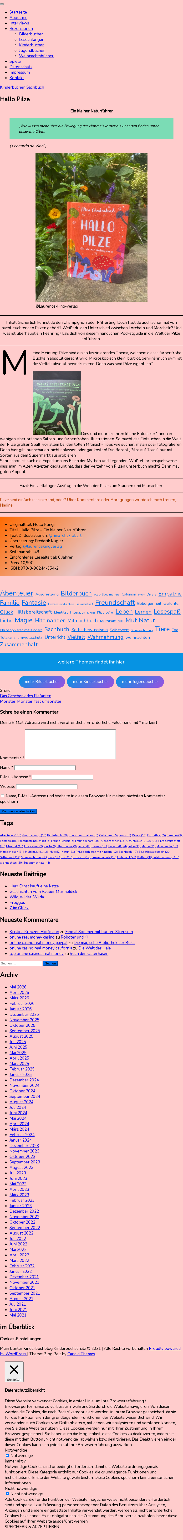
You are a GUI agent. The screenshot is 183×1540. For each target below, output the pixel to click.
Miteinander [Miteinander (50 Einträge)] (50, 620)
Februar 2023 (22, 1206)
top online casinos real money (37, 959)
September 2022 (25, 1233)
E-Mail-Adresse (15, 782)
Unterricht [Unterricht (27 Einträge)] (55, 637)
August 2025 (21, 1042)
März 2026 (19, 1004)
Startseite (18, 12)
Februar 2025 (22, 1075)
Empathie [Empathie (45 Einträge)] (170, 593)
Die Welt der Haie (94, 954)
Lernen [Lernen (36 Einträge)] (143, 611)
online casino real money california (41, 954)
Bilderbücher (31, 34)
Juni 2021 (18, 1315)
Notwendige (21, 1461)
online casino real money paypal (38, 948)
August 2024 (21, 1107)
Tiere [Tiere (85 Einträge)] (162, 629)
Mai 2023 (18, 1189)
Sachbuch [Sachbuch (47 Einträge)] (57, 629)
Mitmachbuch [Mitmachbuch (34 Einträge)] (82, 620)
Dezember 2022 (24, 1217)
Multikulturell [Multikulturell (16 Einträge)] (111, 621)
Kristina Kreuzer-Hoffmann (34, 937)
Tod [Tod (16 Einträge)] (175, 630)
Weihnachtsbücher (36, 56)
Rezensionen (21, 28)
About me (18, 17)
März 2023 (19, 1200)
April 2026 (19, 998)
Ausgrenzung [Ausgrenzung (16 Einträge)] (47, 594)
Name (6, 773)
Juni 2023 (18, 1184)
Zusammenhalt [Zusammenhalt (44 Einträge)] (19, 644)
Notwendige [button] (16, 1456)
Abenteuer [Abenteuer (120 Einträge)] (16, 593)
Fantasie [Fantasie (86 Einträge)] (34, 602)
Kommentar (12, 763)
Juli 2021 (18, 1310)
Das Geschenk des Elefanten (25, 696)
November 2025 (24, 1025)
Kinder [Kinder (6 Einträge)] (91, 613)
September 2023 (25, 1168)
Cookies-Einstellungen (20, 1344)
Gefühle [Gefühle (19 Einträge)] (170, 603)
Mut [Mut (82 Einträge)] (131, 620)
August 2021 (21, 1304)
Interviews (19, 23)
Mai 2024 (18, 1124)
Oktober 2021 (22, 1293)
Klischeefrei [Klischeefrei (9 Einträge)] (105, 612)
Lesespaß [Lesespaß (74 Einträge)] (167, 611)
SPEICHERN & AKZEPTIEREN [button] (32, 1532)
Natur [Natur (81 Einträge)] (147, 620)
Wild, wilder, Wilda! (27, 903)
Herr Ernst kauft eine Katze (34, 892)
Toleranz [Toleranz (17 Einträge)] (7, 637)
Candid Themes (81, 1359)
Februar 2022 (22, 1271)
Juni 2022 (18, 1250)
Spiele (15, 61)
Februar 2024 (22, 1140)
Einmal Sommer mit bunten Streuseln (99, 937)
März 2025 (19, 1069)
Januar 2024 (21, 1146)
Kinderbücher (31, 45)
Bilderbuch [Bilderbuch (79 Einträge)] (76, 593)
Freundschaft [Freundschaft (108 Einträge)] (115, 602)
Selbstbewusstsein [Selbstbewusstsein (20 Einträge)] (89, 630)
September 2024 (25, 1102)
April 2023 (19, 1195)
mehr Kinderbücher (90, 681)
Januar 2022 (21, 1277)
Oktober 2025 (22, 1031)
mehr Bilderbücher (42, 681)
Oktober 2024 (22, 1096)
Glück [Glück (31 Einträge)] (6, 612)
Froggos (17, 908)
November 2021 (24, 1288)
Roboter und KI (74, 943)
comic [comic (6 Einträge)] (141, 594)
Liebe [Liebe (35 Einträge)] (6, 620)
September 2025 (25, 1036)
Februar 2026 (22, 1009)
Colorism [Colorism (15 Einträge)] (129, 594)
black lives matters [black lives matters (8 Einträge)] (107, 594)
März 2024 (19, 1135)
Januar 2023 (21, 1211)
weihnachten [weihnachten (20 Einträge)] (138, 637)
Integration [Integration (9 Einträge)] (77, 612)
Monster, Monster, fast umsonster (30, 701)
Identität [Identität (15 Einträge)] (61, 612)
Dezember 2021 (24, 1282)
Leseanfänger (31, 39)
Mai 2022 (18, 1255)
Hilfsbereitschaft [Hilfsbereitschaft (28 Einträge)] (33, 612)
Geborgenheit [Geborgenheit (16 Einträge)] (149, 603)
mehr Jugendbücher (140, 681)
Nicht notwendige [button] (21, 1494)
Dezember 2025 (24, 1020)
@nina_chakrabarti (65, 535)
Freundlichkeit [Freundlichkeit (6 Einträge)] (84, 604)
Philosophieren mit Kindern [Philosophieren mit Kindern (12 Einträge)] (21, 630)
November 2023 (24, 1157)
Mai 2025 (18, 1058)
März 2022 (19, 1266)
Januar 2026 (21, 1014)
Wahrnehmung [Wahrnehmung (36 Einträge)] (105, 637)
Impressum (20, 72)
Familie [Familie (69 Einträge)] (10, 603)
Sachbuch (35, 87)
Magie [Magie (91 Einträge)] (23, 620)
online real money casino (32, 943)
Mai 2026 (18, 993)
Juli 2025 (18, 1047)
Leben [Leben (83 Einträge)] (124, 611)
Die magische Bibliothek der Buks (104, 948)
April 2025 (19, 1064)
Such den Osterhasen (89, 959)
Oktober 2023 (22, 1162)
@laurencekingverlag (42, 546)
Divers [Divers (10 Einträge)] (151, 594)
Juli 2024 (18, 1113)
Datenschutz (21, 67)
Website (7, 792)
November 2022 (24, 1222)
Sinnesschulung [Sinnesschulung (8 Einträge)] (142, 630)
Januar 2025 (21, 1080)
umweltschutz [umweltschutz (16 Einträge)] (30, 637)
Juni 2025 (18, 1053)
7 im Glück (19, 913)
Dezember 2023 (24, 1151)
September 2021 (25, 1299)
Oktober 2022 (22, 1228)
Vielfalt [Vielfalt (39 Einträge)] (76, 637)
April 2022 (19, 1261)
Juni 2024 (18, 1118)
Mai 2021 (18, 1321)
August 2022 (21, 1239)
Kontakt (17, 78)
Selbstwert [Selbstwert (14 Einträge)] (119, 630)
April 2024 (19, 1129)
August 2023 (21, 1173)
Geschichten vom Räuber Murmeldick (43, 897)
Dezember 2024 (24, 1086)
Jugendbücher (32, 50)
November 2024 (24, 1091)
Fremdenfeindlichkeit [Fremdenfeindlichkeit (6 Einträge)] (61, 604)
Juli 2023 (18, 1179)
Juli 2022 (18, 1244)
